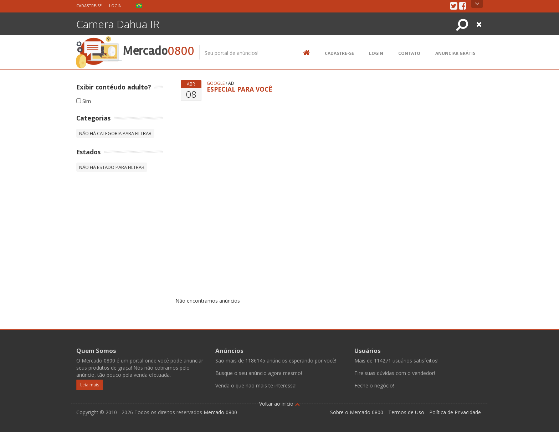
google (216, 83)
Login (115, 5)
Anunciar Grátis (455, 53)
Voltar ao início (279, 403)
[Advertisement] (345, 179)
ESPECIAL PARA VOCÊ (239, 89)
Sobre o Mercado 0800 (356, 412)
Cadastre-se (89, 5)
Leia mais (89, 385)
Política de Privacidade (455, 412)
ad (231, 83)
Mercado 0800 (220, 412)
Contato (409, 53)
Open (477, 4)
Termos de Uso (406, 412)
